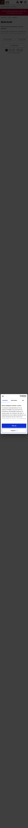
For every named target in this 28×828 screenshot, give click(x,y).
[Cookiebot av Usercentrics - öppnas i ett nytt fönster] (20, 396)
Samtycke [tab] (5, 400)
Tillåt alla (14, 425)
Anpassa (14, 430)
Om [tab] (23, 400)
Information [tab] (14, 400)
